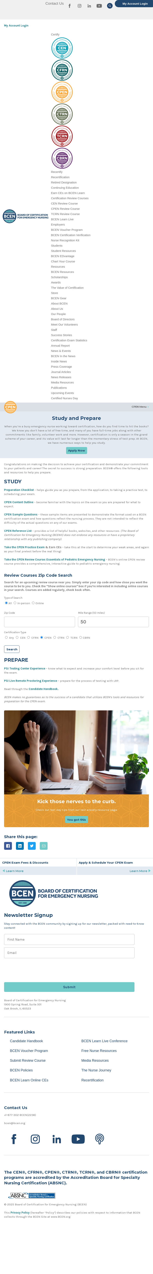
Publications (59, 387)
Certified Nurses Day (64, 398)
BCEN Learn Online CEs (29, 1080)
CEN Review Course (64, 203)
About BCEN (59, 303)
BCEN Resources (62, 272)
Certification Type (15, 632)
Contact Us (54, 3)
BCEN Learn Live (62, 219)
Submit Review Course (28, 1060)
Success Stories (61, 335)
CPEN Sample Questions (20, 514)
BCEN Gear (58, 298)
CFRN (32, 637)
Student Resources (63, 250)
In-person (22, 603)
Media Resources (62, 382)
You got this (76, 820)
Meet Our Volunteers (64, 324)
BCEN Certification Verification (71, 235)
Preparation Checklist (19, 490)
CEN (20, 637)
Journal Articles (61, 372)
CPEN (45, 637)
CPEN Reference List (18, 531)
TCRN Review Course (65, 214)
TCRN (71, 637)
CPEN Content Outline (18, 502)
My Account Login (16, 25)
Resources (58, 266)
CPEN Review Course (65, 208)
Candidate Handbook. (43, 689)
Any (9, 637)
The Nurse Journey (96, 1070)
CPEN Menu (139, 406)
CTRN (58, 637)
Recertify (57, 172)
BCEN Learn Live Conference (104, 1041)
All (8, 603)
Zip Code (9, 612)
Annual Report (60, 345)
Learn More (13, 871)
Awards (56, 282)
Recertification (60, 177)
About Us (57, 308)
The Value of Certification (67, 287)
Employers (58, 224)
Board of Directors (63, 319)
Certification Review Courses (70, 198)
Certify (55, 34)
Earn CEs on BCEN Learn (68, 193)
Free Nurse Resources (99, 1051)
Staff (54, 329)
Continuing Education (65, 187)
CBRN (84, 637)
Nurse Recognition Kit (65, 240)
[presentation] (33, 968)
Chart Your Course (63, 261)
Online (38, 603)
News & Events (61, 350)
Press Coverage (61, 366)
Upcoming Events (62, 393)
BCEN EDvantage (62, 256)
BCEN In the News (63, 356)
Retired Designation (64, 182)
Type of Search (13, 597)
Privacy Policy (20, 1212)
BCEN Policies (21, 1070)
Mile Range (91, 612)
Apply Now (76, 450)
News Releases (61, 377)
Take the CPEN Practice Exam (24, 547)
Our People (58, 314)
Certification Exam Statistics (69, 340)
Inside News (59, 361)
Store (54, 293)
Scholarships (59, 277)
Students (57, 245)
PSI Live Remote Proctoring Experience (30, 681)
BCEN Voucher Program (67, 229)
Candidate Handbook (26, 1041)
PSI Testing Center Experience (24, 668)
